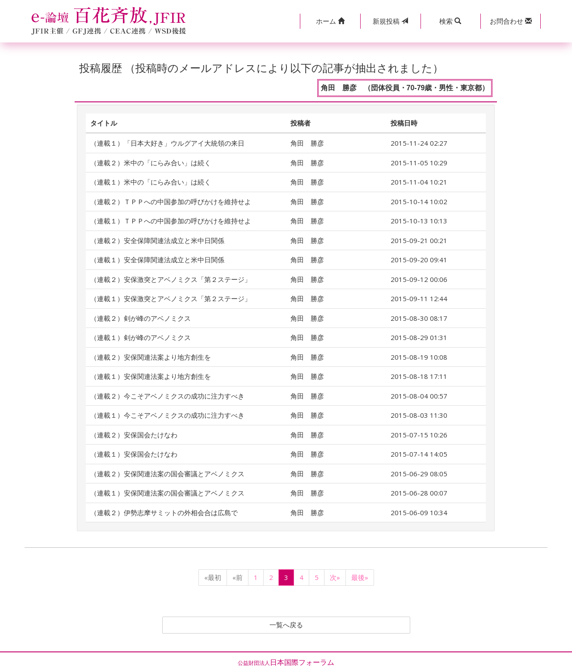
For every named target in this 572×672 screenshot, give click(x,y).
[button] (330, 21)
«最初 (212, 577)
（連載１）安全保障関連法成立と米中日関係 (157, 259)
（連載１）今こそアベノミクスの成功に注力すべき (167, 415)
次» (335, 577)
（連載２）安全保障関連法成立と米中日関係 (157, 240)
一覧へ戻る (286, 625)
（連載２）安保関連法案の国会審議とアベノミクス (167, 473)
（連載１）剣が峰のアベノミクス (140, 337)
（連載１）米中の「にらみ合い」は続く (150, 181)
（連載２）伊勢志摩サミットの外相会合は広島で (164, 512)
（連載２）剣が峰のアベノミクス (140, 318)
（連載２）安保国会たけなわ (133, 434)
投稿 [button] (390, 21)
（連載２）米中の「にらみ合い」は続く (150, 162)
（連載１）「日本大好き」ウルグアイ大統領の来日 (167, 143)
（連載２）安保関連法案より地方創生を (150, 357)
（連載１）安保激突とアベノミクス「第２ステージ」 (174, 298)
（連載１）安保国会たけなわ (133, 453)
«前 (237, 577)
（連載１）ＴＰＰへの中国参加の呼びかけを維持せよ (170, 220)
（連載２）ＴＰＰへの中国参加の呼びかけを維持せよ (170, 201)
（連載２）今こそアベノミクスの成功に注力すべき (167, 395)
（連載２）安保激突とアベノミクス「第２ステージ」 (174, 279)
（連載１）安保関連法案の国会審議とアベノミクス (167, 492)
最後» (359, 577)
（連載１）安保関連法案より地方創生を (150, 376)
